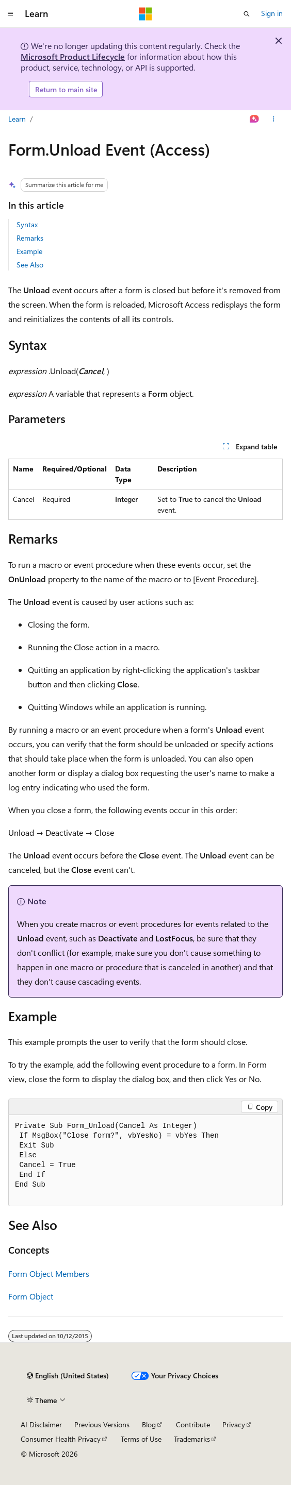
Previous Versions (102, 1424)
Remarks (30, 238)
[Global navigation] (10, 14)
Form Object (30, 1296)
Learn (17, 119)
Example (29, 251)
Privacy (233, 1424)
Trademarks (192, 1439)
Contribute (193, 1424)
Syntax (27, 224)
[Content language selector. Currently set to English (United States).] (68, 1376)
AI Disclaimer (41, 1424)
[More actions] (274, 119)
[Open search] (246, 14)
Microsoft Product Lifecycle (73, 56)
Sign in (272, 13)
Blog (149, 1424)
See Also (30, 264)
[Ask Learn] (255, 119)
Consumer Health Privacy (61, 1439)
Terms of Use (141, 1439)
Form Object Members (48, 1273)
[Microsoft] (145, 14)
